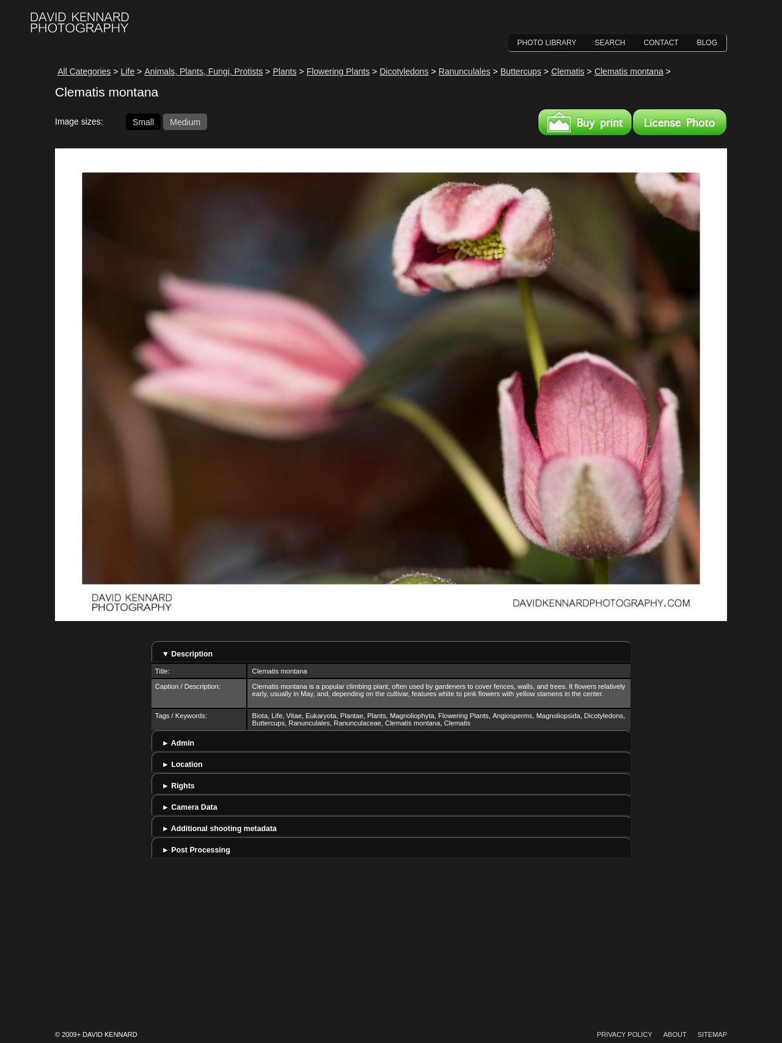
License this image (679, 122)
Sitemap (712, 1034)
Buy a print (585, 122)
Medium (185, 121)
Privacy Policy (624, 1034)
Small (143, 121)
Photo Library (547, 42)
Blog (707, 42)
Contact (661, 42)
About (675, 1034)
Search (610, 42)
